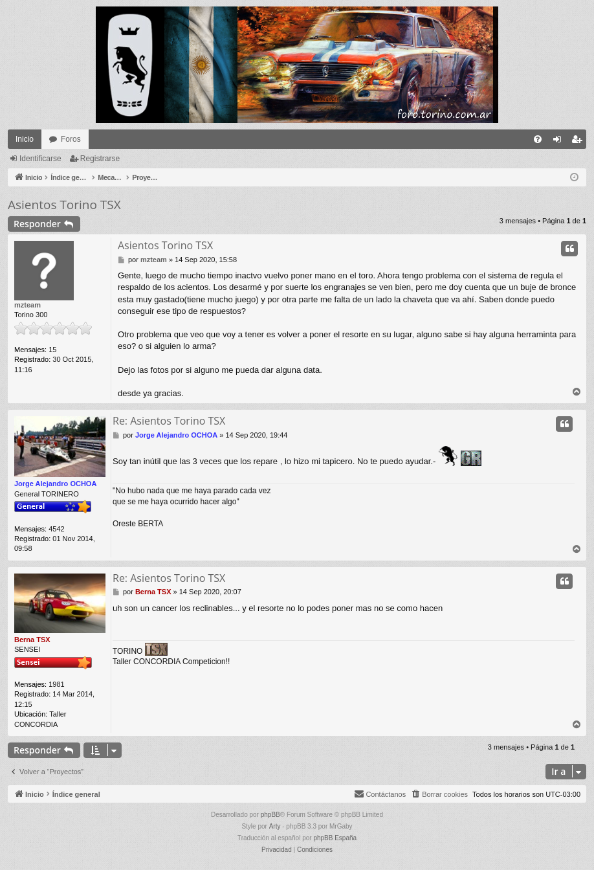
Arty (275, 826)
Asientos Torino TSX (64, 204)
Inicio (25, 139)
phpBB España (335, 838)
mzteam (27, 305)
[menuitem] (537, 139)
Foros (71, 139)
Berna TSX (32, 639)
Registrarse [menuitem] (579, 142)
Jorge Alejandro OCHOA (55, 483)
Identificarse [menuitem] (560, 142)
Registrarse (100, 158)
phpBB (270, 814)
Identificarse (40, 158)
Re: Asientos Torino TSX (169, 420)
